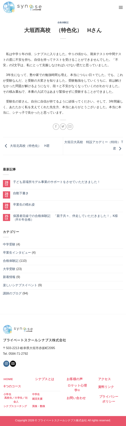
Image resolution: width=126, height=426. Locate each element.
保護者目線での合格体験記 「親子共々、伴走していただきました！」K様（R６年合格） (65, 217)
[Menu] (120, 7)
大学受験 (9, 269)
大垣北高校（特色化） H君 (26, 145)
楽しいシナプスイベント (20, 285)
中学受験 (9, 244)
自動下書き (21, 193)
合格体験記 (63, 22)
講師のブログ (12, 293)
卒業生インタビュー (17, 252)
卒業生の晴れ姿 (24, 204)
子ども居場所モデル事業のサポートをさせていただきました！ (56, 182)
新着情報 (9, 277)
